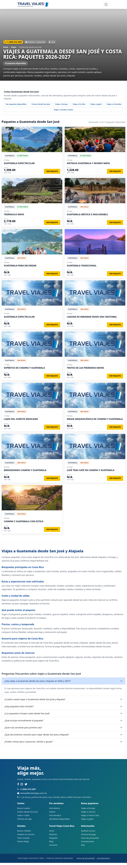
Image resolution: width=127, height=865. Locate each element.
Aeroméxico (54, 810)
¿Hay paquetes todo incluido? (19, 708)
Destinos (53, 836)
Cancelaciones (87, 843)
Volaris (52, 813)
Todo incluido (23, 840)
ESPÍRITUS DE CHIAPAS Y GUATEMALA (24, 369)
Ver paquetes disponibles (17, 104)
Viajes (13, 47)
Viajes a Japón (106, 104)
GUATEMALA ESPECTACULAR (19, 165)
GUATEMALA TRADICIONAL (81, 267)
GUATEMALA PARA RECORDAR (20, 267)
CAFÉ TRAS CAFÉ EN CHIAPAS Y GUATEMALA (90, 472)
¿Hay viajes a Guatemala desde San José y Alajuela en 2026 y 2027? (37, 683)
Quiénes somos (88, 833)
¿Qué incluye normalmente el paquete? (23, 722)
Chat (52, 42)
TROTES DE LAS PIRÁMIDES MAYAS (85, 369)
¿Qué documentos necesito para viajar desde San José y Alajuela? (36, 736)
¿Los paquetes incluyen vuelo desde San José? (27, 715)
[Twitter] (26, 786)
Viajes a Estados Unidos (39, 111)
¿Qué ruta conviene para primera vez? (23, 729)
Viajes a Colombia (14, 111)
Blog (51, 843)
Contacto (53, 847)
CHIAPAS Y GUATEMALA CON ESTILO (23, 523)
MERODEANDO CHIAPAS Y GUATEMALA (25, 472)
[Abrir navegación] (106, 4)
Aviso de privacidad (90, 840)
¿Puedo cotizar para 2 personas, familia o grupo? (28, 743)
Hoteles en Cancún (26, 836)
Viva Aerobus (55, 817)
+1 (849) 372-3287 (13, 42)
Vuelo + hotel (23, 817)
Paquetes (53, 840)
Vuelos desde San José (27, 813)
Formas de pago (88, 836)
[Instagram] (21, 786)
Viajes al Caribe (88, 104)
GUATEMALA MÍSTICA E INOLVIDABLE (87, 216)
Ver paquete (52, 173)
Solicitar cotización (35, 42)
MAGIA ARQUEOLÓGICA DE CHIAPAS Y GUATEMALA (95, 421)
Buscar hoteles (24, 833)
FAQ (83, 847)
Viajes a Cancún (88, 813)
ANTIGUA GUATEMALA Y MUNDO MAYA (88, 165)
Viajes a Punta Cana (90, 817)
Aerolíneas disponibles (59, 821)
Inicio (5, 47)
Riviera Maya (23, 843)
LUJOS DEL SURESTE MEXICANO (21, 421)
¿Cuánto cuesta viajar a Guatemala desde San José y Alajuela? (34, 701)
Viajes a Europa (68, 104)
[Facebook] (18, 786)
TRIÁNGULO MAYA (14, 216)
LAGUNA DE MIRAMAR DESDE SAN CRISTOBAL (92, 318)
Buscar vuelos (23, 810)
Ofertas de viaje (24, 821)
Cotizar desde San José (45, 104)
